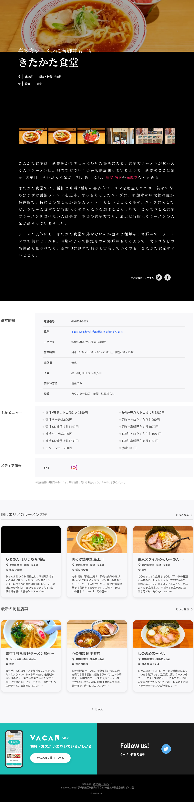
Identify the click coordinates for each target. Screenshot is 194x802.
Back (97, 708)
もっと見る (184, 514)
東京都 (29, 76)
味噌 (38, 83)
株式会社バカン (102, 783)
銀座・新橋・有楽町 (50, 76)
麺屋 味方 (115, 177)
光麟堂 (135, 177)
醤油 (27, 83)
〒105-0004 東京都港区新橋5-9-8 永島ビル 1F (99, 330)
